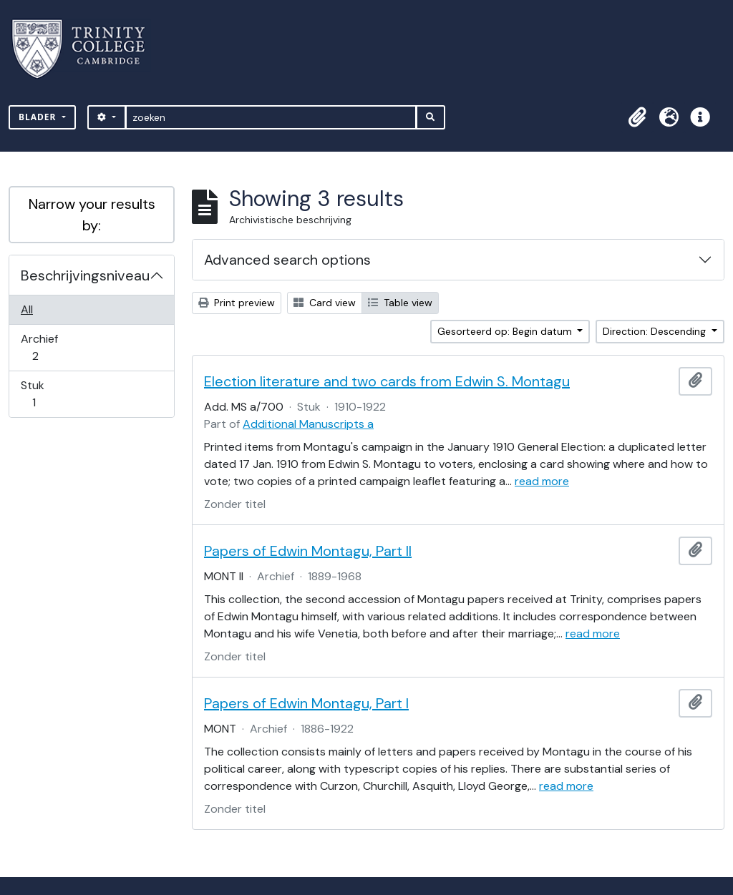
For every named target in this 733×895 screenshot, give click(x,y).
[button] (637, 117)
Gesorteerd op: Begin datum (506, 331)
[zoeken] (271, 117)
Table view (400, 302)
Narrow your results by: (92, 215)
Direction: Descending (656, 331)
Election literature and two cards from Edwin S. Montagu (387, 381)
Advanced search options (287, 259)
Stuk (43, 393)
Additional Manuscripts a (308, 423)
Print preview (236, 302)
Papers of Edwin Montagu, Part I (306, 703)
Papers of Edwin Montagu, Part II (308, 550)
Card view (324, 302)
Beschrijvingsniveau (85, 275)
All (27, 309)
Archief (45, 347)
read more (542, 481)
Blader (39, 117)
